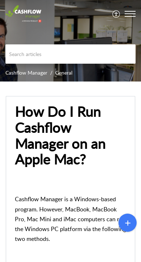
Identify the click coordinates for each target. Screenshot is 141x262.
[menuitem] (116, 13)
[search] (70, 54)
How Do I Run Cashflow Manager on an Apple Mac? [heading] (60, 135)
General (63, 72)
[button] (116, 13)
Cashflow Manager (26, 72)
